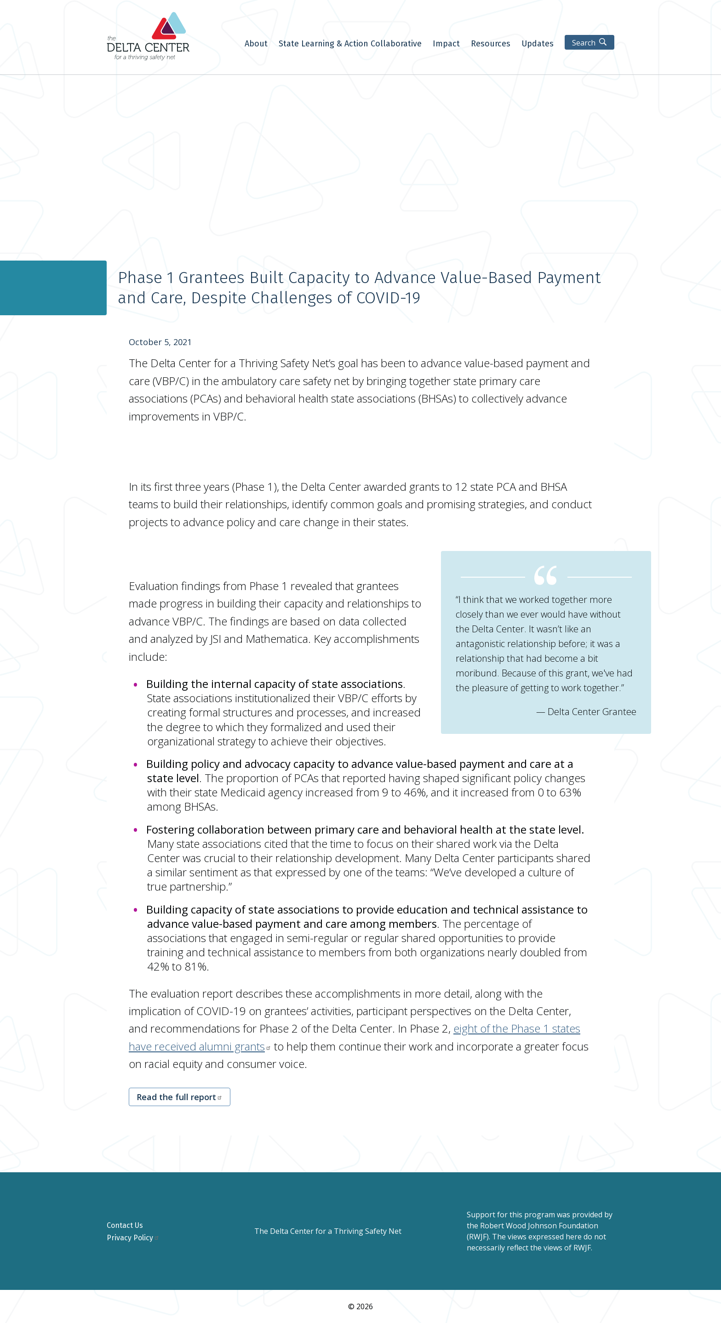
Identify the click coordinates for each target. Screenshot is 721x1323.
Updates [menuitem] (537, 44)
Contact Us (125, 1225)
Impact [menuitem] (446, 44)
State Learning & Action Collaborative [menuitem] (350, 44)
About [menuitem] (256, 44)
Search (583, 43)
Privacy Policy (133, 1237)
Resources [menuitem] (490, 44)
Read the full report (180, 1096)
